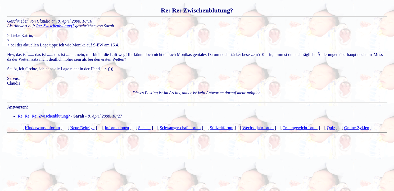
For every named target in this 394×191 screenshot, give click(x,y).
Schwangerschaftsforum (180, 127)
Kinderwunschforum (42, 127)
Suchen (144, 127)
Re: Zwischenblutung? (55, 26)
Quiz (331, 127)
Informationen (117, 127)
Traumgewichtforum (300, 127)
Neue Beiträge (82, 127)
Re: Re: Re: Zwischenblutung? (44, 116)
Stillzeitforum (221, 127)
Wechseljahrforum (258, 127)
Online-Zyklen (356, 127)
